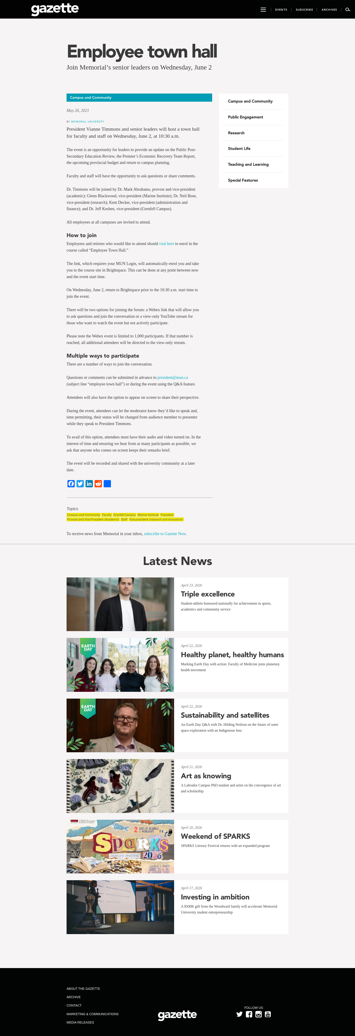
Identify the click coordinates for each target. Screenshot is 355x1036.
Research (236, 133)
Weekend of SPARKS (215, 836)
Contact (74, 1005)
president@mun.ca (172, 377)
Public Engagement (245, 117)
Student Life (239, 148)
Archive (74, 997)
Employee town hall (142, 51)
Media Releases (80, 1022)
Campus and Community (83, 515)
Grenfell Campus (124, 515)
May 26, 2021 (78, 110)
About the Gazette (83, 988)
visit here (166, 243)
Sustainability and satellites (225, 715)
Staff (124, 519)
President (167, 515)
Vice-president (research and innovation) (156, 519)
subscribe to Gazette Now (165, 533)
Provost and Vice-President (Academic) (93, 519)
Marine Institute (148, 515)
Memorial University (87, 121)
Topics (72, 509)
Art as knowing (206, 776)
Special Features (243, 180)
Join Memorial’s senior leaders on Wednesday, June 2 (139, 67)
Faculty (106, 515)
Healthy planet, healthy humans (232, 654)
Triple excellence (208, 594)
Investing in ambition (215, 897)
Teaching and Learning (248, 164)
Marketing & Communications (93, 1014)
